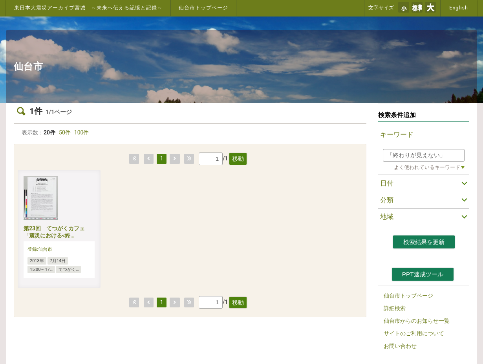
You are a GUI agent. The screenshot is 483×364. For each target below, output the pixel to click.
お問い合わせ (400, 346)
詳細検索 (395, 308)
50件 (65, 132)
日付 (386, 183)
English (458, 8)
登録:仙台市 (39, 249)
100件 (81, 132)
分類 (386, 200)
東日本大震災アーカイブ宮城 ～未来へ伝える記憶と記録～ (88, 8)
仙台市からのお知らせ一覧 (417, 321)
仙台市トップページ (203, 8)
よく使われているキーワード (427, 167)
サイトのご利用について (414, 333)
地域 (386, 217)
